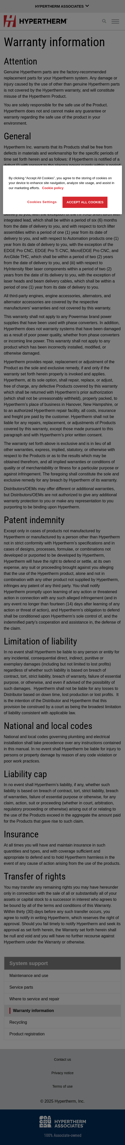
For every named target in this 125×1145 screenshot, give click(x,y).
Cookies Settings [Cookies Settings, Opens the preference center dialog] (42, 202)
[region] (62, 189)
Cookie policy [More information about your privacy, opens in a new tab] (53, 188)
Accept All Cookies (85, 202)
